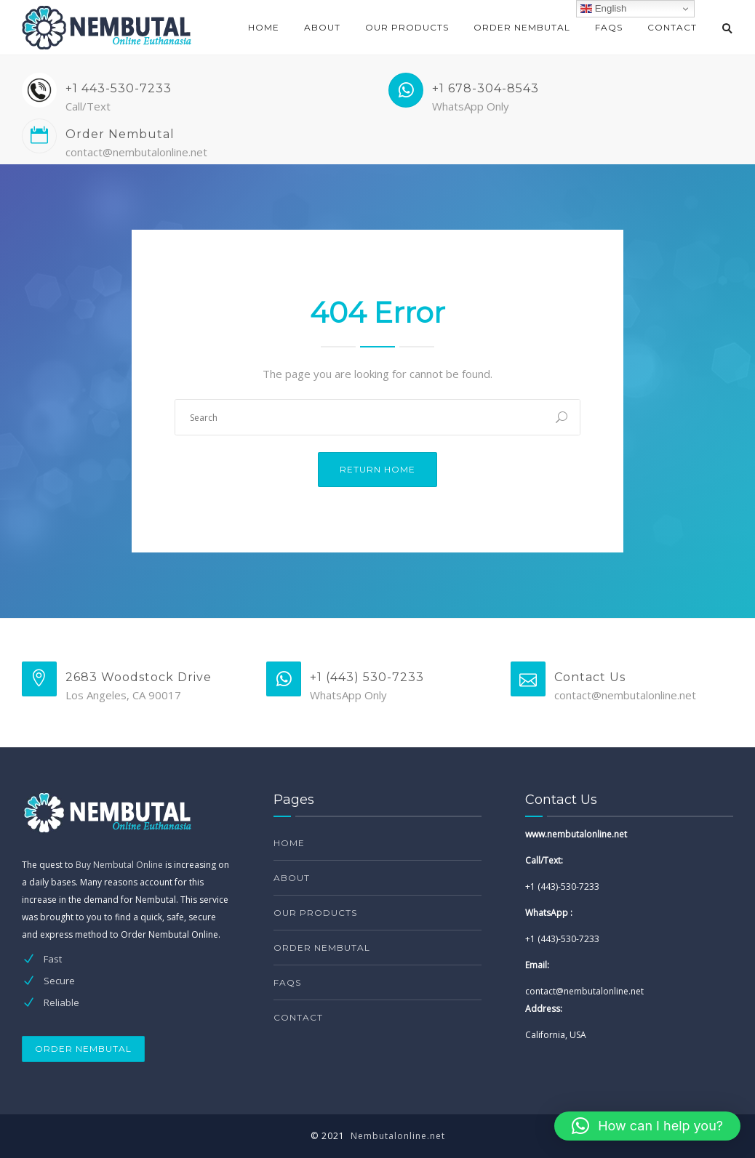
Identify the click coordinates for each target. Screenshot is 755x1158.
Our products (407, 27)
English (603, 9)
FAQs (609, 27)
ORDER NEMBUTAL (83, 1048)
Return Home (377, 469)
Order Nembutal (522, 27)
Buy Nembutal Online (119, 865)
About (322, 27)
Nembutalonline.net (398, 1136)
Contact (672, 27)
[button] (647, 1126)
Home (263, 27)
